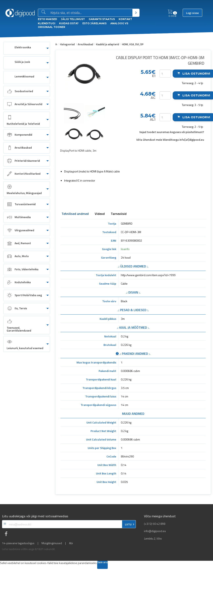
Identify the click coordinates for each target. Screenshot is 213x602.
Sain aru (102, 562)
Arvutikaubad (85, 44)
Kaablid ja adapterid (107, 44)
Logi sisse (192, 13)
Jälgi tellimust (73, 19)
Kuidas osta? (69, 23)
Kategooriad (67, 44)
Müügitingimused (52, 543)
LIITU (128, 524)
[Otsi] (136, 13)
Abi (71, 543)
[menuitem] (26, 48)
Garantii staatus (102, 19)
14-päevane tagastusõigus (18, 543)
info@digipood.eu (155, 531)
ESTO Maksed (47, 19)
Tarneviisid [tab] (119, 214)
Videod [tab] (100, 214)
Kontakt (125, 19)
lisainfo (125, 249)
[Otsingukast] (90, 13)
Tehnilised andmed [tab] (75, 214)
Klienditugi (46, 23)
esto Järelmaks (94, 23)
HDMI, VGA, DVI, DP (133, 44)
